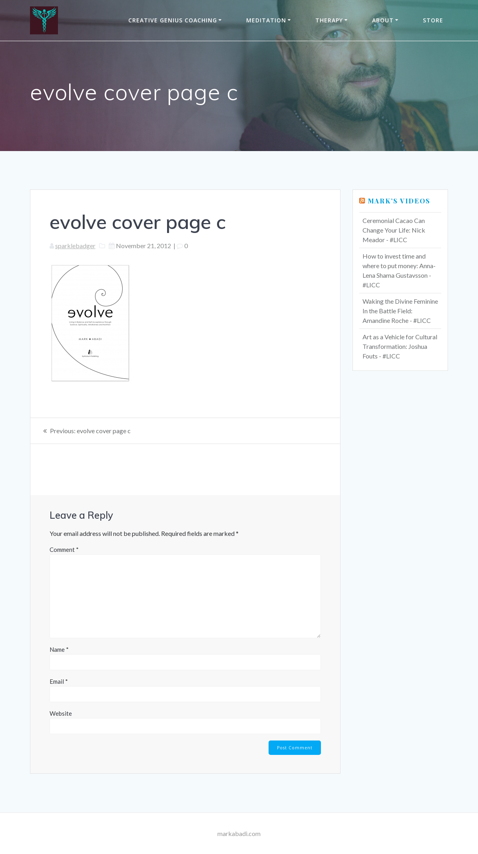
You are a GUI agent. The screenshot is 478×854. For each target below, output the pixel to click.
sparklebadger (75, 245)
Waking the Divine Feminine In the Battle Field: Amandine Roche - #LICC (400, 310)
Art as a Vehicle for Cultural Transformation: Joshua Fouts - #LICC (399, 346)
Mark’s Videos (399, 201)
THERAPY (329, 20)
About (383, 20)
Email (59, 681)
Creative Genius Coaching (172, 20)
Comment (64, 549)
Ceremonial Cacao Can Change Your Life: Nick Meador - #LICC (393, 230)
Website (61, 713)
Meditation (266, 20)
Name (59, 649)
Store (433, 20)
